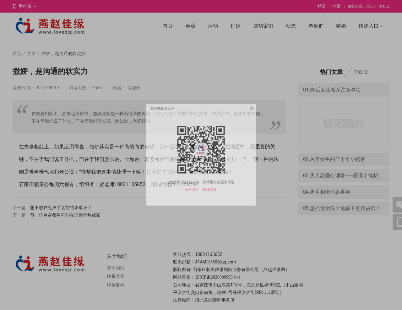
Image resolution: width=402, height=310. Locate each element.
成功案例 (263, 26)
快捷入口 (371, 26)
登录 (321, 6)
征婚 (236, 26)
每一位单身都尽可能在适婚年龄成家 (65, 215)
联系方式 (115, 276)
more (360, 71)
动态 (291, 26)
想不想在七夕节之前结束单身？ (61, 207)
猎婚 (341, 26)
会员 (190, 26)
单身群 (315, 26)
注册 (336, 6)
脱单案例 (115, 285)
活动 (213, 26)
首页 (168, 26)
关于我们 (115, 267)
